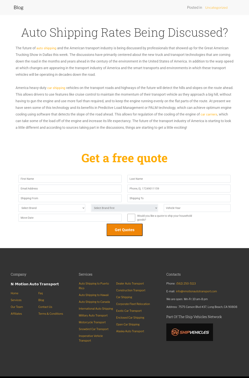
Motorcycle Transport (92, 322)
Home (14, 293)
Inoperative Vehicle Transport (91, 338)
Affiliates (16, 313)
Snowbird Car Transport (94, 329)
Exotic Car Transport (129, 310)
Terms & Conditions (50, 313)
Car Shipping (124, 297)
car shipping (56, 88)
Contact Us (45, 306)
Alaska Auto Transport (130, 331)
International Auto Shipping (96, 308)
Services (16, 300)
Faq (40, 293)
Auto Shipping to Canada (94, 301)
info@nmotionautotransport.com (196, 291)
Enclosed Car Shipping (130, 317)
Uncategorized (216, 7)
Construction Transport (130, 290)
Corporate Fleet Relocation (133, 304)
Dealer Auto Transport (130, 283)
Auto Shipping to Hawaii (94, 295)
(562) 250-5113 (186, 283)
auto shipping (46, 48)
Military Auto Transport (93, 315)
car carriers (24, 121)
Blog (41, 300)
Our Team (17, 306)
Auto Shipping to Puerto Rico (94, 286)
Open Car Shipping (128, 324)
